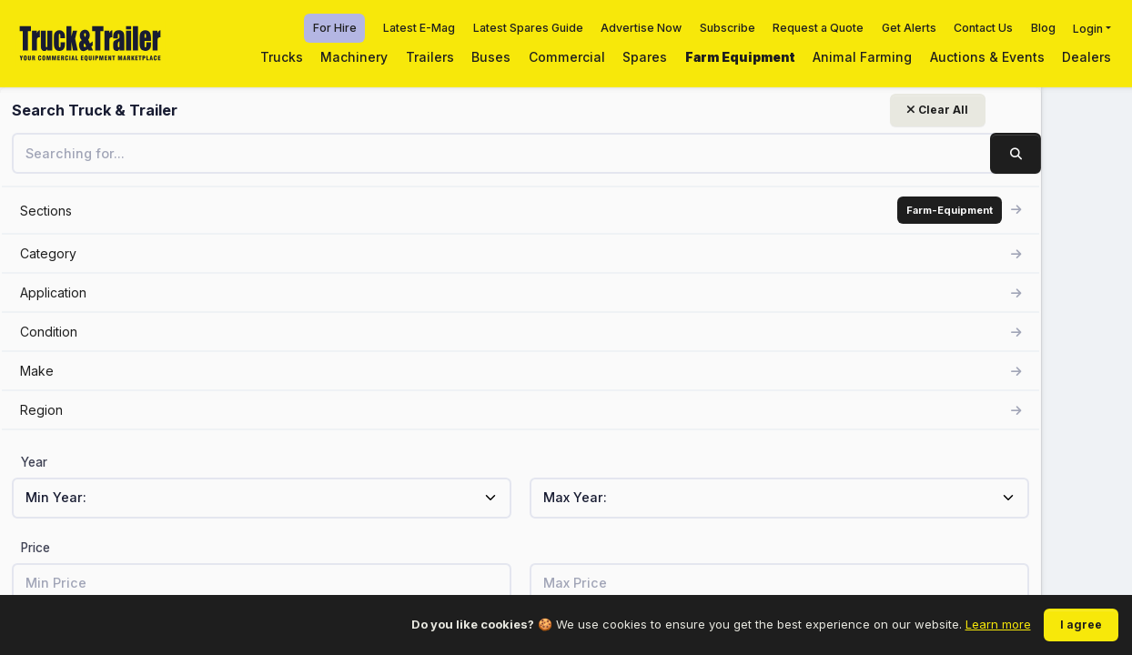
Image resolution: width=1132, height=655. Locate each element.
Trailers (430, 57)
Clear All (224, 109)
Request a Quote (818, 28)
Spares (644, 57)
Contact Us (983, 28)
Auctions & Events (987, 57)
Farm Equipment (740, 57)
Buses (490, 57)
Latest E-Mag (419, 28)
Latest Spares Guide (528, 28)
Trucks (281, 57)
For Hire (335, 28)
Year (34, 462)
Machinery (354, 57)
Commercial (567, 57)
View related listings (860, 438)
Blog (1043, 28)
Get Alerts (909, 28)
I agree (1081, 624)
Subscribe (727, 28)
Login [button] (1088, 28)
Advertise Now (641, 28)
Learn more (998, 624)
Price (35, 547)
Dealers (1086, 57)
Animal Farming (862, 57)
